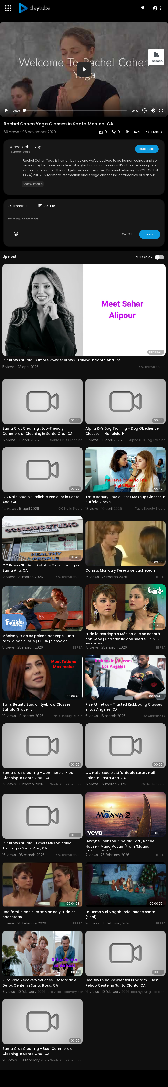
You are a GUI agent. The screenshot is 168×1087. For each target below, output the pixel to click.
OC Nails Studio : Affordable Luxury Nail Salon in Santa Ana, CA (120, 775)
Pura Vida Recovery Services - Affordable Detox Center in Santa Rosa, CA (39, 983)
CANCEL (127, 234)
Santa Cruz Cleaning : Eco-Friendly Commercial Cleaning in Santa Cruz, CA (37, 431)
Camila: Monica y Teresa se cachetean (120, 570)
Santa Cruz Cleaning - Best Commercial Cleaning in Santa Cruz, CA (38, 1051)
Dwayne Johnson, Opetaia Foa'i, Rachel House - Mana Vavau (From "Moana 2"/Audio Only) (120, 846)
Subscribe (146, 149)
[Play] (6, 110)
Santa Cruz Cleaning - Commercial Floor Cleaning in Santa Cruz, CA (38, 775)
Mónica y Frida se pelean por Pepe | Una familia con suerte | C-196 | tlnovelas (38, 638)
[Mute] (152, 110)
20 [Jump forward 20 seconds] (145, 110)
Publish (150, 234)
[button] (157, 8)
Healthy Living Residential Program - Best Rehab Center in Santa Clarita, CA (121, 983)
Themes (156, 57)
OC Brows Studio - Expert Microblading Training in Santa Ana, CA (37, 846)
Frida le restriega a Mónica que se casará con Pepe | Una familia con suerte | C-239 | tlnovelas (123, 639)
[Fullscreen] (161, 110)
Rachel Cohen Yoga (26, 146)
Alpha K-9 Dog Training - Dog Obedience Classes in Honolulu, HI (122, 431)
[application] (84, 69)
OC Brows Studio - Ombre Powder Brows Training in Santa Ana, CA (61, 360)
